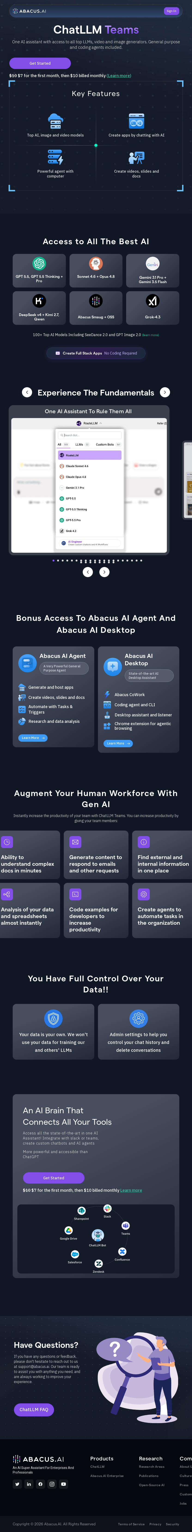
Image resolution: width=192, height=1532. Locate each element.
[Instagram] (52, 1484)
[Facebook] (40, 1484)
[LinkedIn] (29, 1484)
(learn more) (150, 335)
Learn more (119, 75)
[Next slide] (104, 572)
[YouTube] (63, 1484)
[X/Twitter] (17, 1484)
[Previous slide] (88, 572)
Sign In (171, 11)
